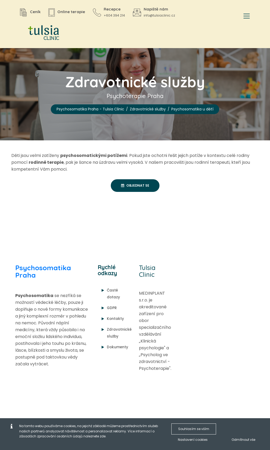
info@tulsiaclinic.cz (159, 15)
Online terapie (71, 11)
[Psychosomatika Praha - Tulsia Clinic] (41, 33)
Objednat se (135, 185)
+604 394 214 (114, 15)
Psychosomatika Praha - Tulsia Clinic (90, 109)
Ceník (35, 11)
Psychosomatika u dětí (192, 109)
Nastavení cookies (193, 439)
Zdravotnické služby (148, 109)
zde (103, 436)
